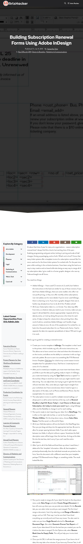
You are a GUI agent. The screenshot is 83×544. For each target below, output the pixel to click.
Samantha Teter (52, 49)
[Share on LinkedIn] (43, 242)
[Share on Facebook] (32, 242)
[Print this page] (54, 242)
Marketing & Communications (56, 52)
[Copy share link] (65, 242)
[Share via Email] (76, 242)
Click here (48, 360)
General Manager (9, 409)
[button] (65, 3)
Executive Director (9, 346)
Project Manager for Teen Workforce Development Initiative (12, 363)
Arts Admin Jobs (11, 321)
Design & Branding (38, 52)
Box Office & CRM (24, 52)
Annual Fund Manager (11, 440)
